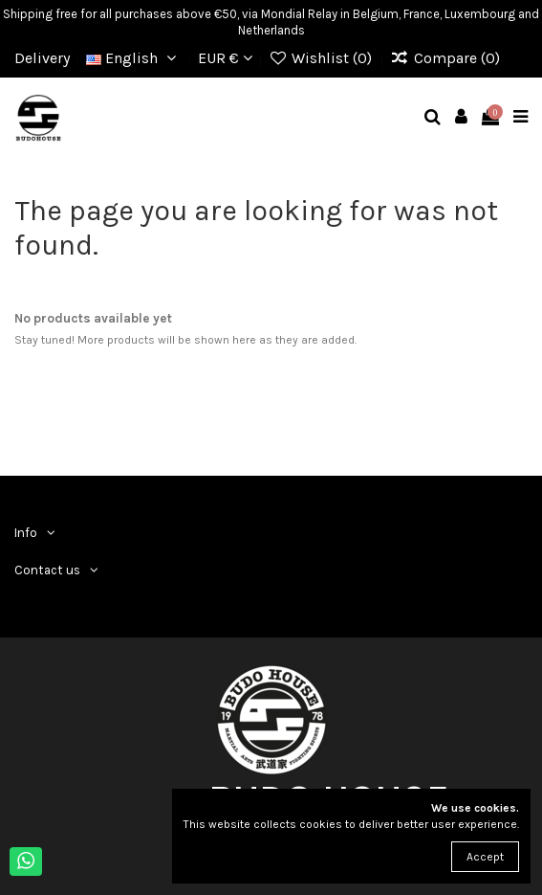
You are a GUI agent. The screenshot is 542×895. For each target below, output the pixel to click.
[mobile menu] (521, 118)
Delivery (42, 58)
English (134, 58)
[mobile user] (461, 118)
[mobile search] (433, 118)
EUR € (225, 58)
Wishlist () (323, 58)
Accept (485, 856)
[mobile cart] (491, 118)
